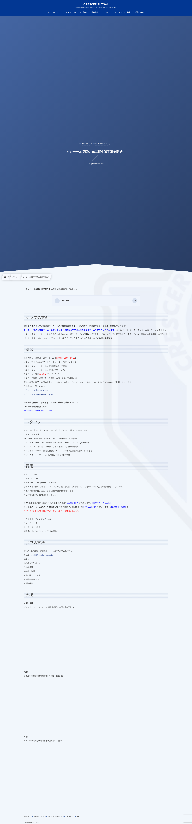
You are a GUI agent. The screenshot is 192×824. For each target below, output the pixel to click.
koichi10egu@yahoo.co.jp (42, 555)
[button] (134, 300)
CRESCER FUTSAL (96, 4)
